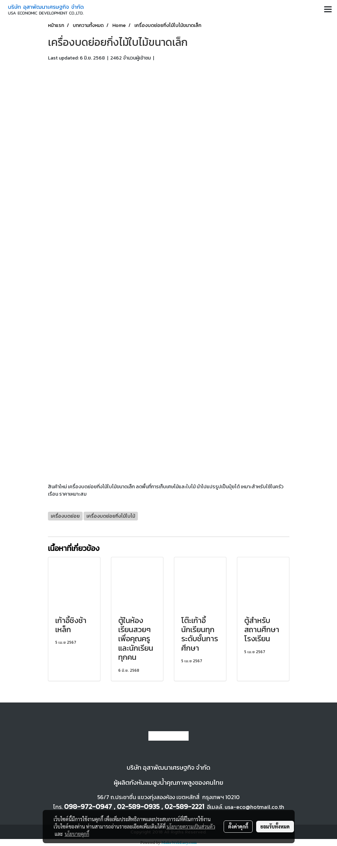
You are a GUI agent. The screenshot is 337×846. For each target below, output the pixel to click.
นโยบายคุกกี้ (77, 834)
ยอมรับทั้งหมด (275, 826)
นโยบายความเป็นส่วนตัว (191, 826)
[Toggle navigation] (328, 10)
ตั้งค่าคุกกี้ (238, 826)
